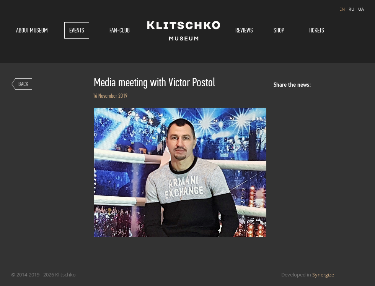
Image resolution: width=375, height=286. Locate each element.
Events (76, 30)
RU (351, 9)
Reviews (244, 30)
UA (361, 9)
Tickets (316, 30)
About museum (32, 30)
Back (23, 83)
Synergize (323, 274)
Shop (279, 30)
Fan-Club (119, 30)
